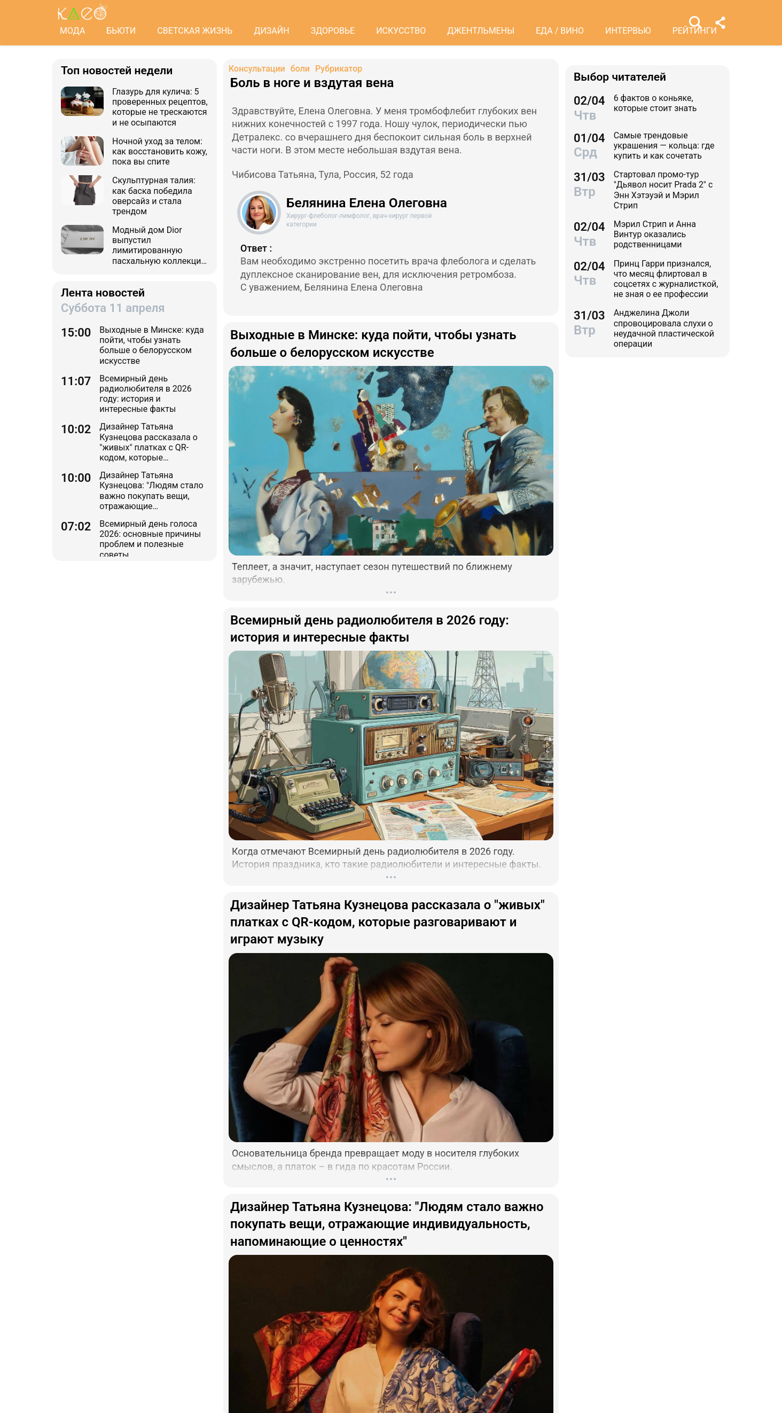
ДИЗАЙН (271, 31)
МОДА (72, 31)
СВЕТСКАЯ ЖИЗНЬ (194, 31)
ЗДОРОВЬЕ (333, 31)
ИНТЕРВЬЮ (628, 31)
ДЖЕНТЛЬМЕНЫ (480, 31)
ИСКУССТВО (401, 31)
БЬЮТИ (121, 31)
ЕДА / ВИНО (560, 31)
